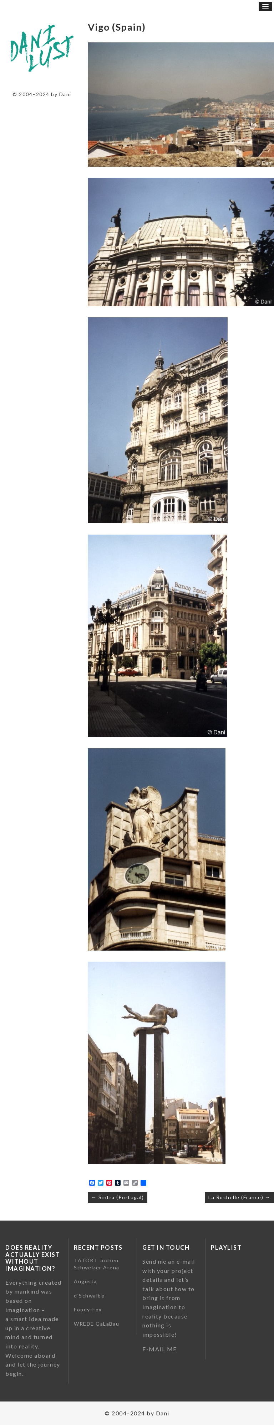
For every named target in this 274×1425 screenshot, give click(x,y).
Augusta (85, 1281)
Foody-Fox (88, 1309)
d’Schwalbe (89, 1296)
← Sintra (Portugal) (117, 1197)
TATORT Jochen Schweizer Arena (97, 1263)
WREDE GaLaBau (97, 1324)
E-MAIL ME (159, 1349)
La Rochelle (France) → (239, 1197)
